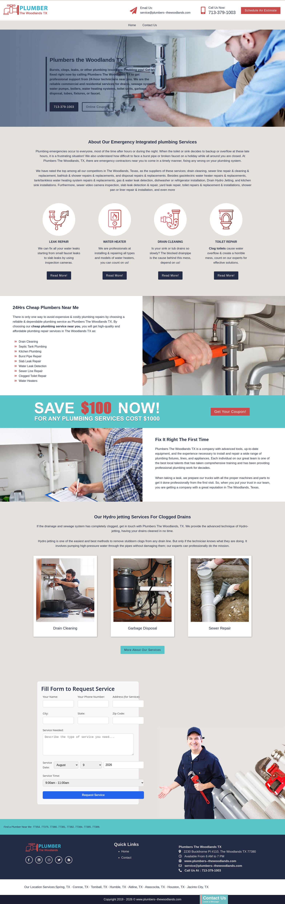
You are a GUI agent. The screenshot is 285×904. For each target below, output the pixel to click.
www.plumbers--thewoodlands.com (210, 861)
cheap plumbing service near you (55, 326)
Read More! (58, 275)
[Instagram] (49, 860)
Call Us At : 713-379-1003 (202, 870)
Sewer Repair (220, 628)
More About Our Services (142, 649)
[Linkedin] (39, 860)
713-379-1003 (64, 106)
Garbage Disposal (142, 628)
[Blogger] (69, 860)
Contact (126, 857)
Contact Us (149, 25)
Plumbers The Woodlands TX (200, 847)
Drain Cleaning (65, 628)
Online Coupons (98, 106)
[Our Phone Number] (203, 10)
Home (132, 25)
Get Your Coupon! (230, 412)
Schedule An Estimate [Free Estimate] (261, 10)
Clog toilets (217, 248)
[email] (165, 12)
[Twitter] (59, 860)
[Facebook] (30, 860)
